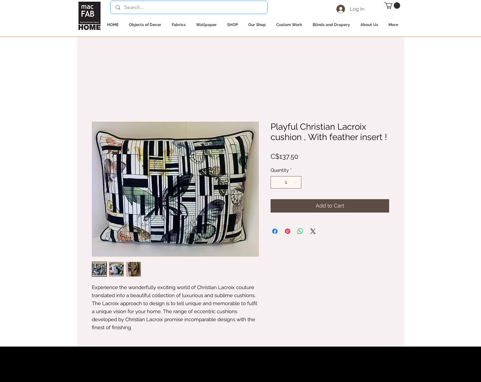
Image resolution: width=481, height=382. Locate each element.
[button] (392, 5)
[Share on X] (313, 231)
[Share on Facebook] (275, 231)
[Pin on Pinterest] (288, 231)
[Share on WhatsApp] (300, 231)
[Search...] (188, 7)
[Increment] (296, 182)
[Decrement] (276, 182)
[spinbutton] (286, 182)
